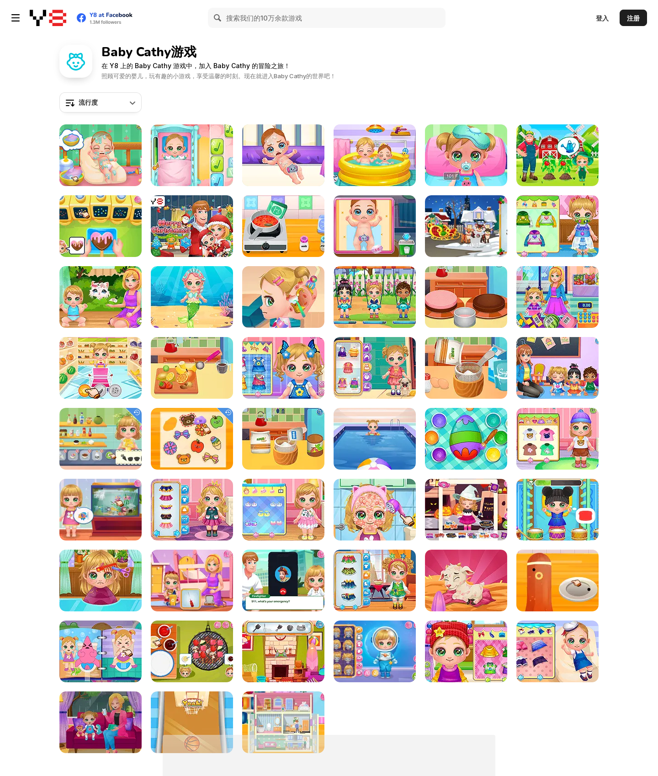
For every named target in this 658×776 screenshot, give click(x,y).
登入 (602, 18)
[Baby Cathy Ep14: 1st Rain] (100, 722)
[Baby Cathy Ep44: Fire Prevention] (283, 580)
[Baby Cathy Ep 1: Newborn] (100, 155)
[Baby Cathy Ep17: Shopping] (100, 368)
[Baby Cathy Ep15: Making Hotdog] (283, 368)
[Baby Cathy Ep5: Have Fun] (557, 510)
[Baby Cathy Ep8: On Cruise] (375, 439)
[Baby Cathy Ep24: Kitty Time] (100, 297)
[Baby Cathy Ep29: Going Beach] (283, 651)
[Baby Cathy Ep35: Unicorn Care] (192, 510)
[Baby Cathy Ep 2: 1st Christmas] (192, 226)
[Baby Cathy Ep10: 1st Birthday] (283, 439)
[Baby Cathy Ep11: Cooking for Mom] (466, 368)
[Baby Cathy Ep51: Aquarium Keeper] (100, 510)
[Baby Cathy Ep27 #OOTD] (375, 368)
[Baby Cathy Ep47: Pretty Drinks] (100, 439)
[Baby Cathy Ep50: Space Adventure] (375, 651)
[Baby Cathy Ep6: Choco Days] (192, 368)
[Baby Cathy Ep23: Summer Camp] (557, 439)
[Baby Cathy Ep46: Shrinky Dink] (192, 439)
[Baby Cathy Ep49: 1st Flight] (192, 580)
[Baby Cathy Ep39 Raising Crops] (557, 155)
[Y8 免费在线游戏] (48, 18)
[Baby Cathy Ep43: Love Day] (100, 226)
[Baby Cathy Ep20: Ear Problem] (283, 297)
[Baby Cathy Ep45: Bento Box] (557, 580)
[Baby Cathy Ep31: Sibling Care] (375, 155)
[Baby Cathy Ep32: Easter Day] (466, 439)
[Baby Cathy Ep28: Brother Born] (283, 155)
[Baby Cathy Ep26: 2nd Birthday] (283, 510)
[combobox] (100, 102)
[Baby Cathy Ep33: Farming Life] (466, 580)
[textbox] (100, 102)
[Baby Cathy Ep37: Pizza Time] (283, 226)
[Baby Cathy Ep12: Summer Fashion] (375, 510)
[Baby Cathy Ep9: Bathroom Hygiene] (100, 651)
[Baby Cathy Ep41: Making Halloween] (466, 510)
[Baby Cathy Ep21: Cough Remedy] (557, 226)
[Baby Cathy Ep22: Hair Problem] (100, 580)
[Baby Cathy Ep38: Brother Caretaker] (375, 226)
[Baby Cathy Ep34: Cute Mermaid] (192, 297)
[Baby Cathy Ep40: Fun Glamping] (192, 651)
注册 (633, 18)
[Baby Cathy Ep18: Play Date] (375, 297)
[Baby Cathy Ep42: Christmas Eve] (466, 226)
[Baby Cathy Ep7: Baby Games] (192, 722)
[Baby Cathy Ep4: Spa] (557, 651)
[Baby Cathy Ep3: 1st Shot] (192, 155)
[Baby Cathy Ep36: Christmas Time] (375, 580)
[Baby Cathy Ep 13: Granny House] (466, 651)
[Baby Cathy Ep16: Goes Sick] (466, 155)
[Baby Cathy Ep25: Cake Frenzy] (466, 297)
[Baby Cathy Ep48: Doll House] (283, 722)
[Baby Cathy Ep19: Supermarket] (557, 297)
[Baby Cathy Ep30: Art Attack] (557, 368)
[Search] (218, 18)
